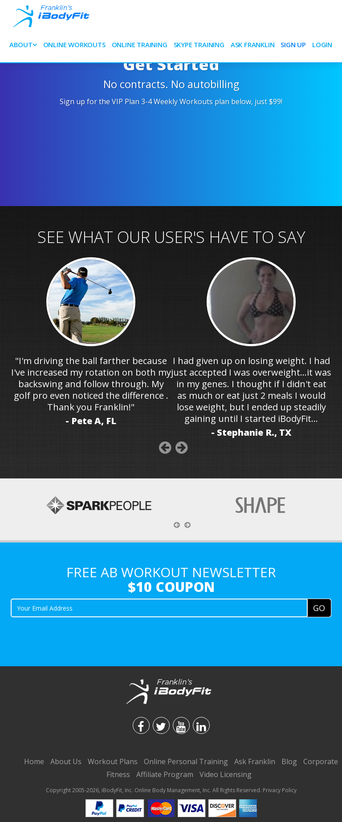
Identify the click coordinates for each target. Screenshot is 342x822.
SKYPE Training (199, 44)
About (21, 44)
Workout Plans (113, 761)
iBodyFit (112, 790)
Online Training (139, 44)
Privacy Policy (280, 790)
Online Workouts (74, 44)
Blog (289, 761)
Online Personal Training (186, 761)
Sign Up (293, 44)
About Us (65, 761)
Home (34, 761)
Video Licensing (226, 774)
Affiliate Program (164, 774)
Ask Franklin (253, 44)
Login (322, 44)
